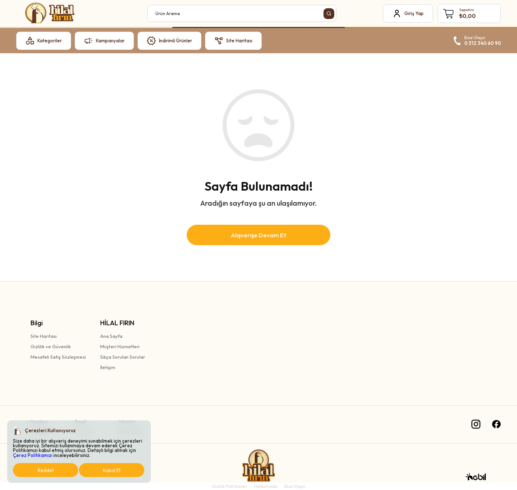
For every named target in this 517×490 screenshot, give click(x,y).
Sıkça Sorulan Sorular (122, 357)
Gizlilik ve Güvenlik (51, 346)
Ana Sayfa (111, 336)
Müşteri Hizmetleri (120, 346)
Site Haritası (44, 336)
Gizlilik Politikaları (229, 486)
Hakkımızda (265, 486)
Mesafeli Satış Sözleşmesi (58, 357)
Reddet (46, 470)
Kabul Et (112, 470)
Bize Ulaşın (295, 486)
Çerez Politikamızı (32, 455)
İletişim (107, 367)
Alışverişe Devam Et (259, 235)
